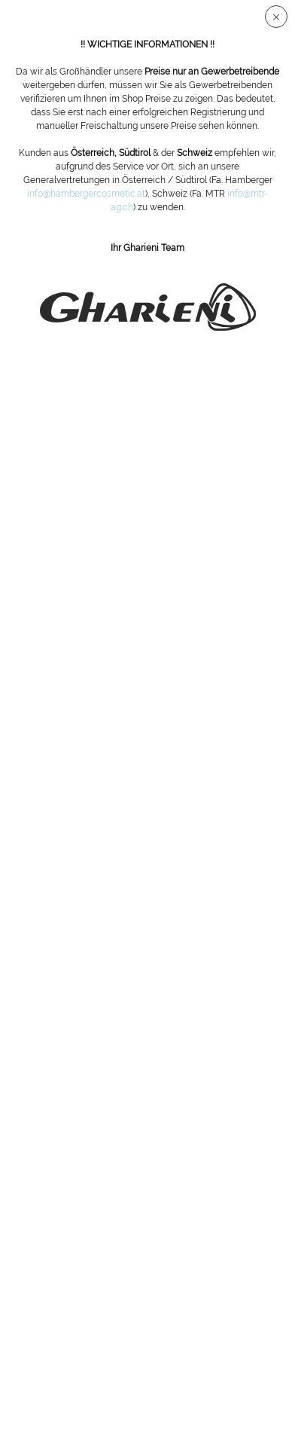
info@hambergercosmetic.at (86, 193)
